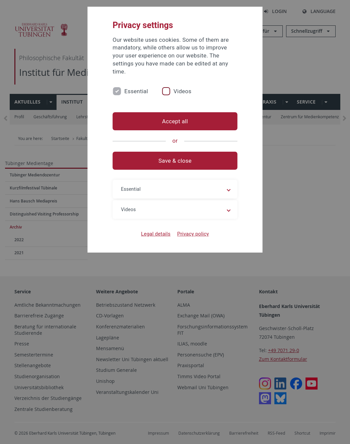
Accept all (175, 121)
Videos (182, 91)
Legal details (156, 234)
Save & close (175, 160)
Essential (136, 91)
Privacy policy (193, 234)
